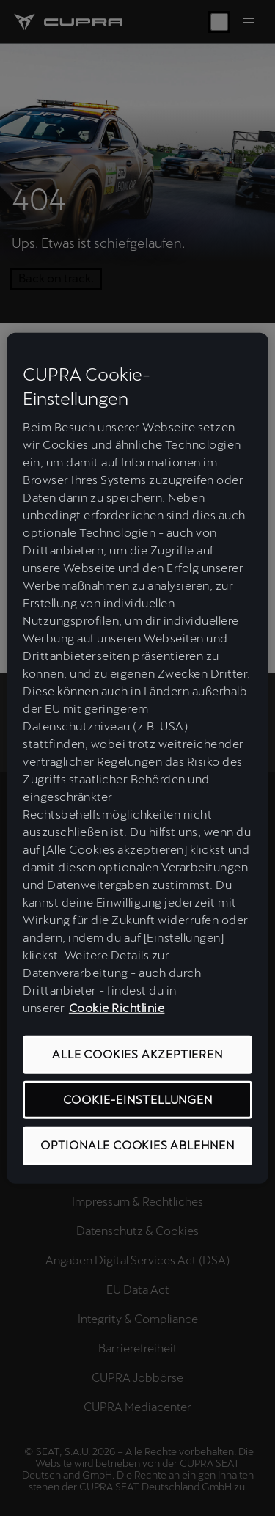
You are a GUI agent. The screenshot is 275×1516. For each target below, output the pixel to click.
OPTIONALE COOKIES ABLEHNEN (137, 1145)
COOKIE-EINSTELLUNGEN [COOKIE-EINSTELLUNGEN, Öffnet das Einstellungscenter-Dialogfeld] (138, 1100)
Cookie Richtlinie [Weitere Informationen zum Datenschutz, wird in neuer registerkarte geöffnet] (117, 1008)
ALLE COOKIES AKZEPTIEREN (137, 1054)
